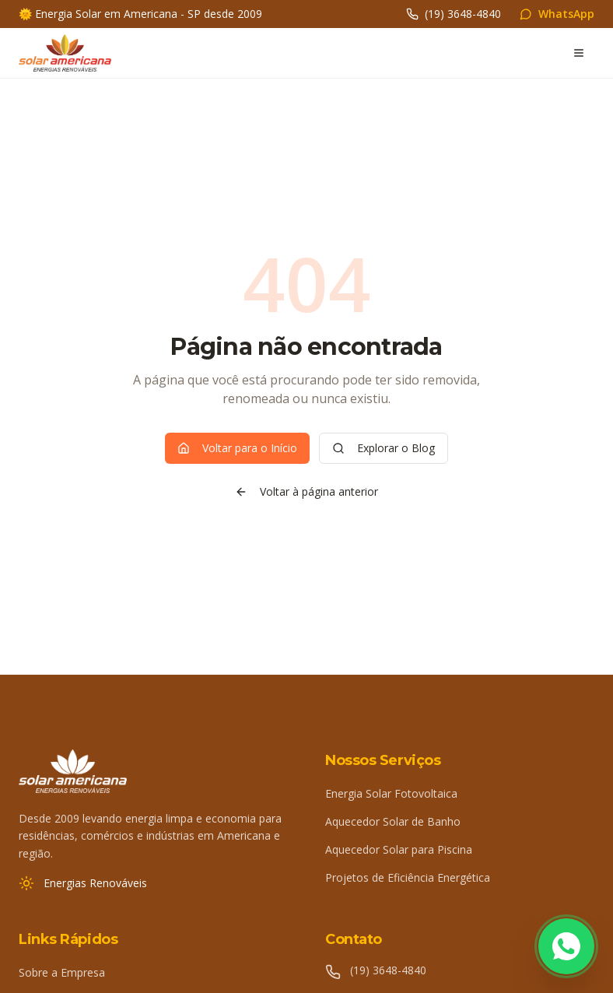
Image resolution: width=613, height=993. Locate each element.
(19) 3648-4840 (453, 13)
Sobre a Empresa (62, 972)
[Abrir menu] (578, 52)
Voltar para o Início (237, 447)
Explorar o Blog (383, 447)
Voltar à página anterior (306, 491)
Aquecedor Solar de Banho (393, 821)
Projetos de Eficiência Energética (407, 877)
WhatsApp (557, 13)
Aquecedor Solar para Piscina (398, 849)
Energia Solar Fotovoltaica (391, 793)
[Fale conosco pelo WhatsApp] (566, 946)
